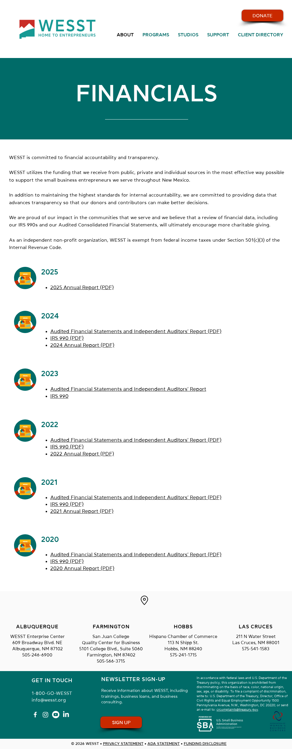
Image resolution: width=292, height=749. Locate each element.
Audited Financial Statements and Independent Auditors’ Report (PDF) (135, 331)
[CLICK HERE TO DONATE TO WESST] (262, 15)
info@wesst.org (49, 699)
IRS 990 (59, 396)
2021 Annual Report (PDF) (82, 511)
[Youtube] (55, 714)
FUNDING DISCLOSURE (205, 743)
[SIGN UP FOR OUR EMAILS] (121, 722)
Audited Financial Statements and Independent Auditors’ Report (128, 389)
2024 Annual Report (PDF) (82, 345)
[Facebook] (35, 714)
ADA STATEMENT (163, 743)
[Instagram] (45, 714)
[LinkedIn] (66, 714)
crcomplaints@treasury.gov (237, 709)
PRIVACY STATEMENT (123, 743)
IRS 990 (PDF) (67, 338)
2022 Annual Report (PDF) (82, 453)
